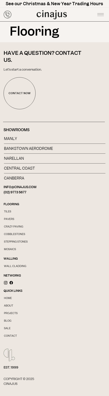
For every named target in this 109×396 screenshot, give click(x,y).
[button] (100, 14)
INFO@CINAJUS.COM (20, 187)
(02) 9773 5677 (15, 192)
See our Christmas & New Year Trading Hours (54, 3)
